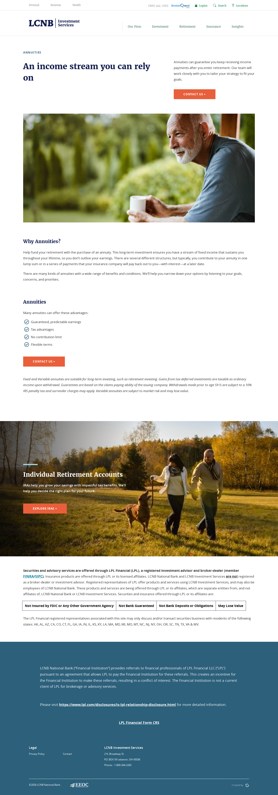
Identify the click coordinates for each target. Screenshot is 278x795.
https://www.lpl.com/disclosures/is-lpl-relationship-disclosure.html (117, 704)
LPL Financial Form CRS (139, 722)
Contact (67, 754)
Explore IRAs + (45, 508)
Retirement (187, 26)
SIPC (38, 576)
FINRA (28, 576)
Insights (238, 26)
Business (56, 5)
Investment (160, 26)
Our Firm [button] (134, 26)
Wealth (76, 5)
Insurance (213, 26)
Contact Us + (194, 94)
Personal (34, 5)
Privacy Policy (37, 754)
